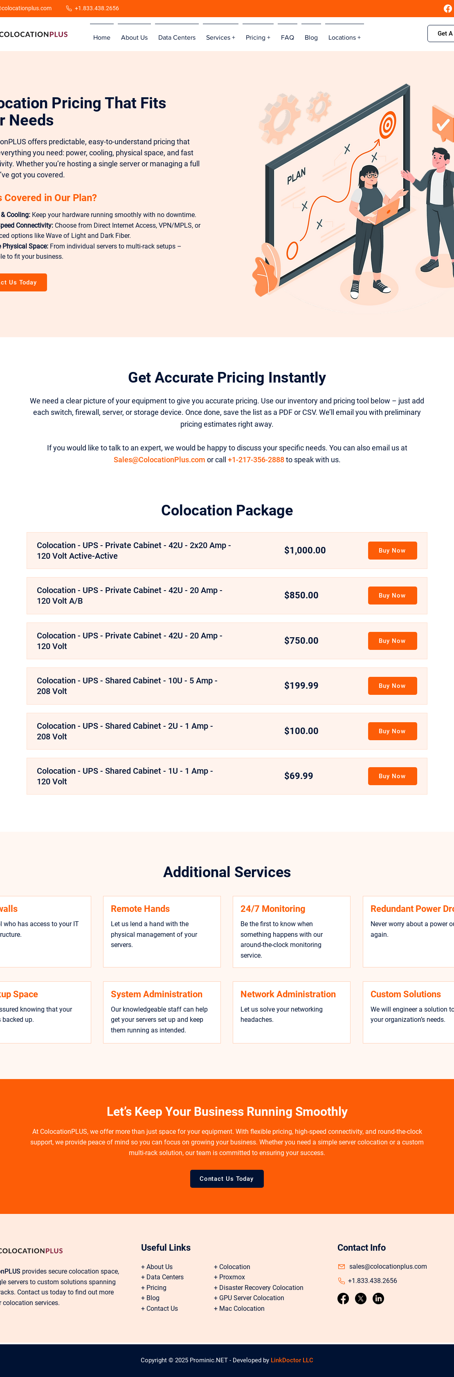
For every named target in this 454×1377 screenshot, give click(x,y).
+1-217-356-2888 (256, 459)
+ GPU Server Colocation (249, 1298)
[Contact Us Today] (227, 1179)
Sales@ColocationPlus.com (159, 459)
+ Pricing (153, 1288)
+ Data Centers (162, 1277)
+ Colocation (232, 1267)
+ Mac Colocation (239, 1308)
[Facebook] (448, 8)
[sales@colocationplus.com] (388, 1267)
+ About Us (157, 1267)
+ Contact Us (159, 1308)
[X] (360, 1298)
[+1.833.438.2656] (94, 8)
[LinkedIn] (378, 1298)
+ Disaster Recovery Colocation (258, 1288)
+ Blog (150, 1298)
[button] (220, 34)
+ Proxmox (229, 1277)
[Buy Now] (392, 551)
